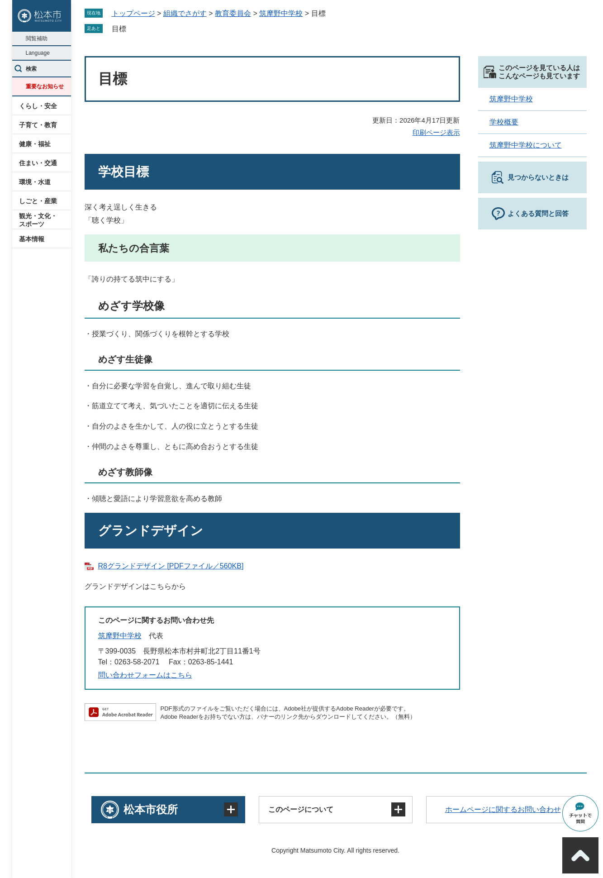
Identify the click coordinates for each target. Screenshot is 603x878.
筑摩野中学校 (281, 13)
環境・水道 (35, 182)
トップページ (133, 13)
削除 (132, 28)
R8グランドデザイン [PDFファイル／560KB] (171, 566)
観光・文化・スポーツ (38, 220)
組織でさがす (185, 13)
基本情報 (31, 239)
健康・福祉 (35, 144)
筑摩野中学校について (525, 145)
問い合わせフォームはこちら (145, 675)
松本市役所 (150, 809)
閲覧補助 (36, 38)
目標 (119, 29)
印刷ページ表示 (436, 132)
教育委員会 (233, 13)
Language (38, 53)
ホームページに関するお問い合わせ (503, 809)
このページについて (300, 809)
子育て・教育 (38, 125)
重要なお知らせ (45, 86)
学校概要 (503, 122)
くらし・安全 (38, 106)
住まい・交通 (38, 163)
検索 (31, 69)
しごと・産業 (38, 201)
